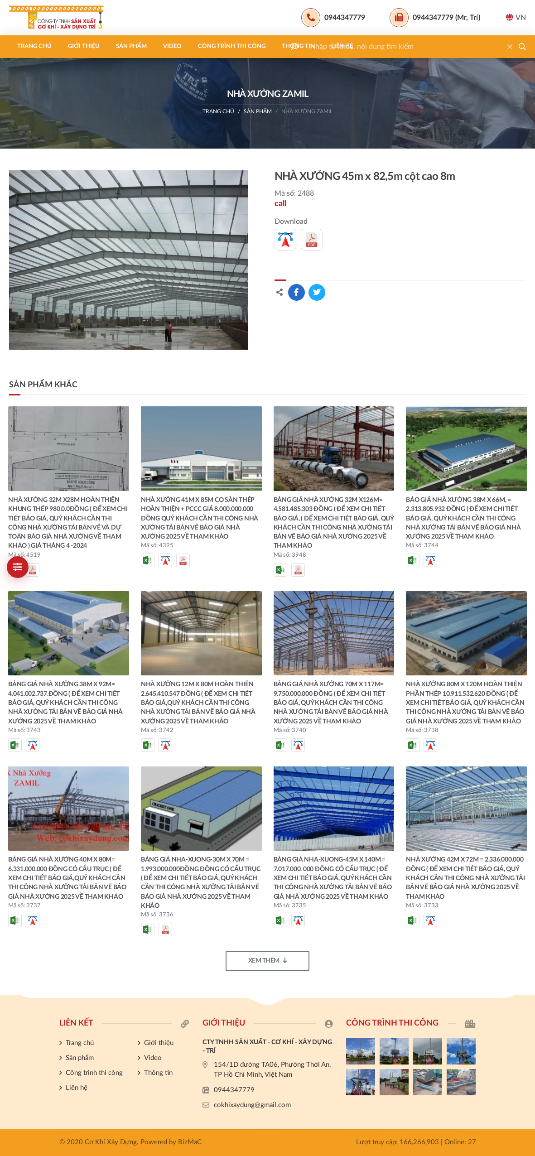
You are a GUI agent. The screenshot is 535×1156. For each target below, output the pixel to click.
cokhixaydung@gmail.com (252, 1105)
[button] (522, 46)
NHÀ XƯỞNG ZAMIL (307, 111)
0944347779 (234, 1090)
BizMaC (190, 1142)
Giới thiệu (84, 46)
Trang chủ (34, 46)
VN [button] (516, 17)
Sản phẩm (131, 46)
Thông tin (298, 46)
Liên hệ (342, 46)
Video (172, 46)
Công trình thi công (231, 46)
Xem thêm (267, 960)
